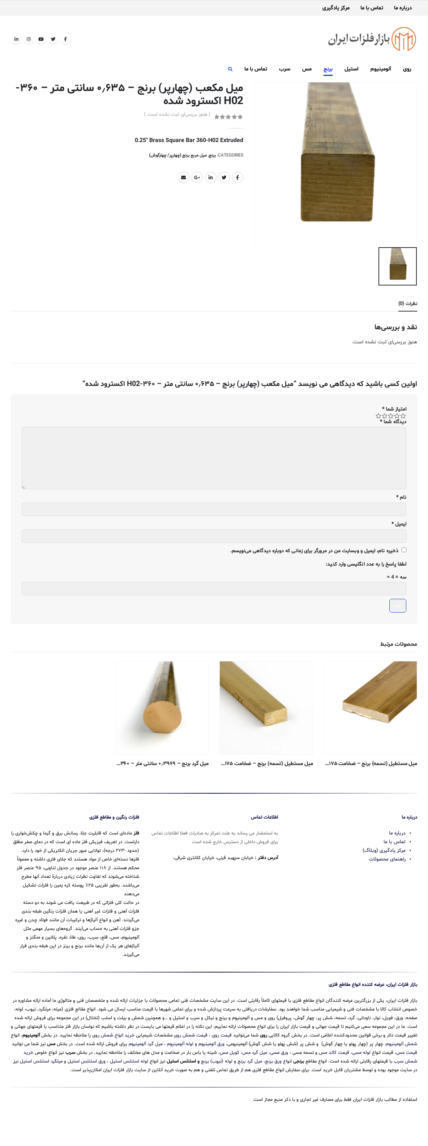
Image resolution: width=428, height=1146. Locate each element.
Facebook (237, 177)
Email (183, 177)
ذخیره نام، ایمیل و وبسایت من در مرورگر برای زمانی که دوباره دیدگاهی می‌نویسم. (314, 549)
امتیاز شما (394, 407)
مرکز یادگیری (336, 8)
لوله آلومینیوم (180, 1065)
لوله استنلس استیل (129, 1082)
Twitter (224, 177)
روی (407, 69)
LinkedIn (211, 177)
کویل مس (229, 1073)
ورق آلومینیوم (211, 1065)
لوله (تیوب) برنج (216, 1082)
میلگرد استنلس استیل (41, 1082)
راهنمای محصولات (387, 880)
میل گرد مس (254, 1073)
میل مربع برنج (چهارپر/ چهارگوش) (178, 155)
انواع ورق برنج (278, 1082)
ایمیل (399, 522)
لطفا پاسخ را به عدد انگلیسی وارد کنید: (366, 562)
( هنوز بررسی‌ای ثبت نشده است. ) (177, 114)
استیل (351, 69)
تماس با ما (371, 8)
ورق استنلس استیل (87, 1082)
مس (307, 69)
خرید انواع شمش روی (113, 1056)
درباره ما (403, 8)
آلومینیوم (381, 69)
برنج (328, 69)
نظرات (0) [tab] (407, 302)
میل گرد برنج (249, 1082)
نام (401, 496)
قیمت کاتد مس (334, 1073)
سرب (284, 69)
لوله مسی (361, 1073)
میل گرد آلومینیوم (146, 1065)
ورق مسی (279, 1073)
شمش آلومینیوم (401, 1065)
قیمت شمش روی (190, 1056)
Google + (197, 177)
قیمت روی (222, 1056)
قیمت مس (406, 1073)
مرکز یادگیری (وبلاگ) (384, 871)
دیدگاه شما (393, 420)
